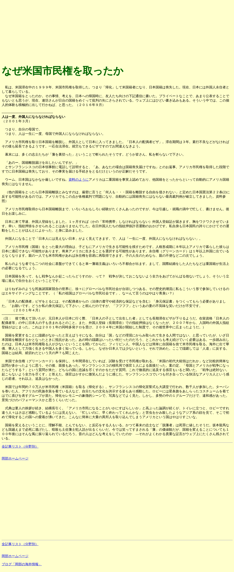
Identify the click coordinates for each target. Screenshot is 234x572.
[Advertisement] (117, 31)
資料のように (79, 179)
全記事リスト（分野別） (20, 446)
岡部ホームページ (15, 458)
